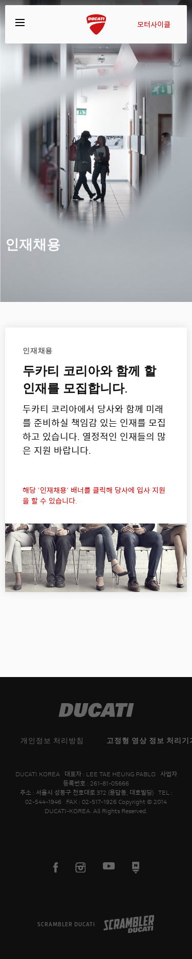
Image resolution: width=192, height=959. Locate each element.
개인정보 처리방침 (52, 740)
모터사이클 (153, 24)
